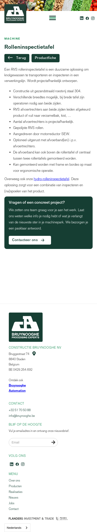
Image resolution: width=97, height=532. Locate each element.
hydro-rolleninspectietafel (51, 179)
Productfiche (45, 58)
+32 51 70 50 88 (20, 410)
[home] (14, 18)
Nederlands (14, 527)
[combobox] (17, 527)
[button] (52, 18)
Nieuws (13, 497)
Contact (14, 509)
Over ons (14, 480)
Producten (15, 486)
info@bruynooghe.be (22, 416)
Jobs (11, 503)
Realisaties (15, 492)
